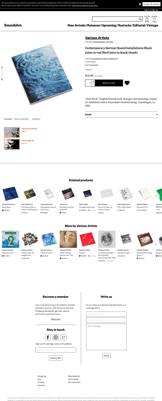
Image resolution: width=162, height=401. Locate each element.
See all (24, 131)
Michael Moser (142, 204)
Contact (41, 385)
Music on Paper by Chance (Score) (105, 208)
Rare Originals (28, 140)
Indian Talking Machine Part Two (66, 254)
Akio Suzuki (102, 204)
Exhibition (36, 119)
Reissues (93, 25)
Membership (74, 376)
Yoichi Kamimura (8, 204)
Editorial (139, 25)
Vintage (152, 25)
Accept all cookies (151, 4)
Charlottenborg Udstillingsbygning (104, 59)
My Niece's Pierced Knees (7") (67, 208)
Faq (39, 379)
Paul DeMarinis (27, 204)
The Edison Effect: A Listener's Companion (29, 208)
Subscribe (55, 358)
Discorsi (82, 253)
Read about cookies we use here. (85, 5)
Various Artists (97, 38)
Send (106, 355)
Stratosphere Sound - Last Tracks (48, 208)
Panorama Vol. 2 (8, 253)
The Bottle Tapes (123, 253)
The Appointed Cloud (87, 207)
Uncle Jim (63, 204)
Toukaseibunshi (46, 204)
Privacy (40, 382)
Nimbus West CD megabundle (27, 254)
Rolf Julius (109, 42)
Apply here (55, 319)
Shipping (41, 376)
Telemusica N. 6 (46, 253)
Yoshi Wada (83, 204)
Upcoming (109, 25)
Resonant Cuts (142, 207)
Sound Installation (21, 119)
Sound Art (94, 65)
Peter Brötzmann (123, 204)
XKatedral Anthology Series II (144, 254)
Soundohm (13, 25)
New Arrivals (76, 25)
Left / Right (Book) (124, 207)
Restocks (124, 25)
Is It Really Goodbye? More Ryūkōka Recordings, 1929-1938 (106, 255)
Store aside (73, 379)
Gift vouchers (74, 382)
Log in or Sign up (151, 10)
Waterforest (6, 207)
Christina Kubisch (29, 128)
